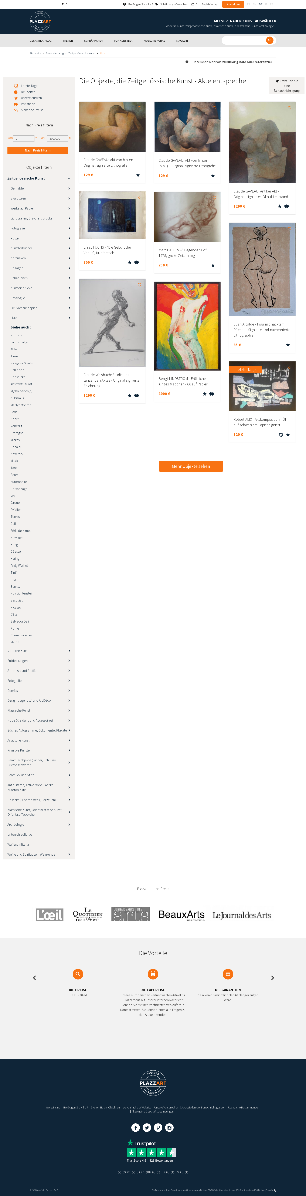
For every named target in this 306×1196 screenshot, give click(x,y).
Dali (13, 523)
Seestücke (18, 377)
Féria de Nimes (21, 530)
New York (17, 454)
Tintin (14, 572)
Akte (14, 349)
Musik (14, 461)
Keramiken (18, 258)
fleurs (14, 475)
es (271, 4)
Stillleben (17, 370)
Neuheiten (28, 92)
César (14, 614)
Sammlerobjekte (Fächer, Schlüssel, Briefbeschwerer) (32, 762)
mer (13, 579)
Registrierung (209, 4)
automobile (19, 482)
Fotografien (19, 228)
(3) (158, 1172)
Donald (16, 447)
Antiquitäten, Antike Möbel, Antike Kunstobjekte (30, 787)
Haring (15, 558)
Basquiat (17, 600)
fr (248, 4)
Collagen (17, 268)
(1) (138, 1172)
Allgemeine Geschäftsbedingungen (153, 1111)
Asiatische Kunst (18, 740)
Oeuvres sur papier (24, 308)
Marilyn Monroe (21, 405)
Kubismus (17, 398)
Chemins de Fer (21, 635)
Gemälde (17, 188)
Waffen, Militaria (18, 844)
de (260, 4)
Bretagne (17, 433)
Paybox (261, 1190)
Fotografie (14, 680)
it (266, 4)
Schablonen (19, 278)
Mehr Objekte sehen (191, 466)
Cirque (15, 502)
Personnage (19, 489)
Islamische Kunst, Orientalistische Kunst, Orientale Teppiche (34, 812)
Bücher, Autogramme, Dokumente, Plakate (37, 730)
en (254, 4)
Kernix (271, 1190)
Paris (14, 412)
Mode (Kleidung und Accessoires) (30, 720)
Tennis (15, 516)
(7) (142, 1172)
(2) (119, 1172)
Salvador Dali (20, 621)
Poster (15, 238)
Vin (13, 496)
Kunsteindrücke (21, 288)
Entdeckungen (17, 660)
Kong (14, 544)
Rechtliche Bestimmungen (243, 1107)
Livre (14, 318)
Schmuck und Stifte (20, 775)
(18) (148, 1172)
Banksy (15, 586)
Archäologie (15, 824)
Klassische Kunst (18, 710)
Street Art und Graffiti (21, 670)
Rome (15, 628)
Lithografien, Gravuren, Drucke (31, 218)
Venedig (16, 426)
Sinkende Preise (32, 110)
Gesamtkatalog (54, 53)
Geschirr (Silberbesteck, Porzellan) (31, 800)
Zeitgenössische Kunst (81, 53)
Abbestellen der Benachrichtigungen (203, 1107)
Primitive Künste (18, 750)
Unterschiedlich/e (19, 834)
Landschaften (20, 342)
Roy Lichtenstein (22, 593)
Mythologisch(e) (21, 391)
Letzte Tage (29, 86)
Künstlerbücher (21, 248)
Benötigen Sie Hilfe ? (75, 1107)
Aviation (16, 509)
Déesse (16, 551)
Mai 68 (15, 642)
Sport (14, 419)
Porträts (16, 335)
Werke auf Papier (22, 208)
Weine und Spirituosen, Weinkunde (31, 854)
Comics (12, 690)
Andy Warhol (19, 565)
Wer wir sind (53, 1107)
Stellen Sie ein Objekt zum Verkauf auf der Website (121, 1107)
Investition (28, 104)
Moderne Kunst (17, 650)
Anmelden (233, 4)
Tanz (14, 468)
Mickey (15, 440)
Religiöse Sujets (22, 363)
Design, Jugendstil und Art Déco (29, 700)
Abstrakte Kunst (21, 384)
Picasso (16, 607)
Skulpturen (18, 198)
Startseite (35, 53)
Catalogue (18, 298)
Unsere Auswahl (32, 98)
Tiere (14, 356)
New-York (17, 537)
